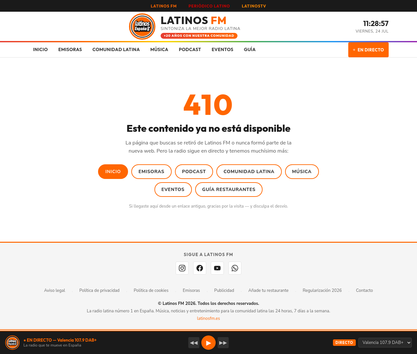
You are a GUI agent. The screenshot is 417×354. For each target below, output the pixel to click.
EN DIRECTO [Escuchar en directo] (368, 49)
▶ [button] (208, 342)
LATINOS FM (164, 6)
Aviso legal (54, 290)
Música (302, 172)
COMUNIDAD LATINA (116, 49)
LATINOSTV (254, 6)
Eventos (173, 189)
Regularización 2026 (322, 290)
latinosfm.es (208, 318)
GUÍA (250, 49)
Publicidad (224, 290)
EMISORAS (70, 49)
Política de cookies (151, 290)
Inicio (113, 172)
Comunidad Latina (248, 172)
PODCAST (190, 49)
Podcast (194, 172)
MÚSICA (159, 49)
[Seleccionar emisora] (385, 342)
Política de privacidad (99, 290)
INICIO (40, 49)
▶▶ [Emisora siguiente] (223, 342)
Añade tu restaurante (268, 290)
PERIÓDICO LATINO (209, 6)
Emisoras (151, 172)
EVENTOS (223, 49)
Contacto (364, 290)
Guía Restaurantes (229, 189)
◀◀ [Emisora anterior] (194, 342)
